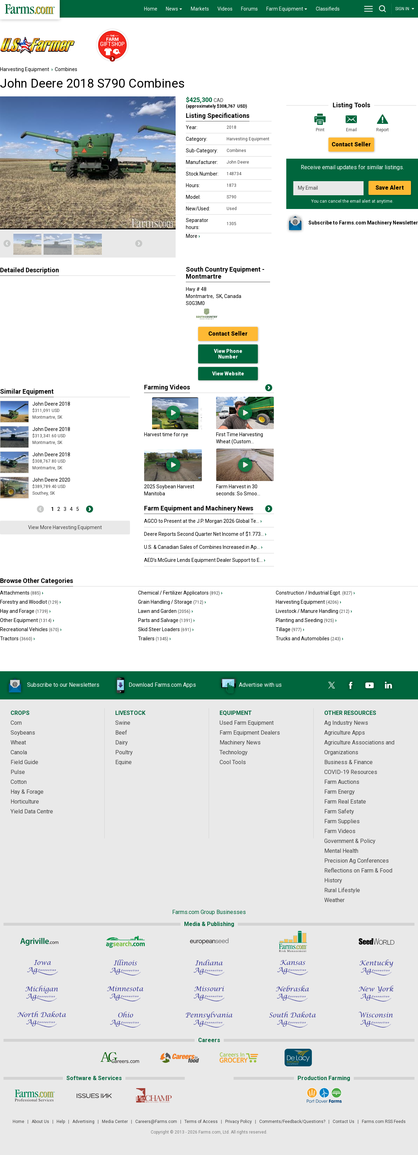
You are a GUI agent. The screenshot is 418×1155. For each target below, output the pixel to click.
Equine (123, 762)
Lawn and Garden (165, 611)
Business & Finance (348, 762)
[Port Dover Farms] (324, 1095)
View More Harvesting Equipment (65, 527)
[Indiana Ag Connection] (209, 967)
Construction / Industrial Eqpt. (315, 593)
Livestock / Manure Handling (314, 611)
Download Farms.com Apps (151, 685)
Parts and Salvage (166, 620)
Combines (66, 69)
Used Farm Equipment (247, 722)
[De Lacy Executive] (298, 1057)
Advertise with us (250, 685)
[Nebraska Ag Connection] (293, 993)
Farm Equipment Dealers (250, 732)
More (193, 236)
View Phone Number (228, 354)
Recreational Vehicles (30, 629)
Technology (234, 752)
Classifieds (328, 9)
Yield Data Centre (32, 811)
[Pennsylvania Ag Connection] (209, 1019)
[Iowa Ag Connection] (42, 967)
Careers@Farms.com (156, 1121)
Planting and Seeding (306, 620)
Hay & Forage (27, 791)
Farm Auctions (341, 782)
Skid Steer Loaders (166, 629)
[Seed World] (376, 941)
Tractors (17, 638)
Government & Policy (349, 841)
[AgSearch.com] (125, 941)
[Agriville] (42, 941)
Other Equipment (27, 620)
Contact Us (343, 1121)
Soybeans (23, 732)
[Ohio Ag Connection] (125, 1019)
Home (150, 9)
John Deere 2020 (51, 480)
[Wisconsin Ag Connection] (376, 1019)
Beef (121, 732)
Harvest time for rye (166, 434)
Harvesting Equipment (24, 69)
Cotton (19, 782)
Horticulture (25, 801)
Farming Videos (167, 387)
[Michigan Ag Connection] (42, 993)
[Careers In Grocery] (239, 1057)
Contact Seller (351, 144)
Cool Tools (233, 762)
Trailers (154, 638)
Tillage (290, 629)
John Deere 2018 (51, 404)
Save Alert (389, 187)
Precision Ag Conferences (356, 860)
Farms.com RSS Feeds (384, 1121)
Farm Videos (339, 831)
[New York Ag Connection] (376, 993)
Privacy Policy (238, 1121)
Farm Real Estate (345, 801)
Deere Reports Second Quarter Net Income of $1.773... (205, 534)
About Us (40, 1121)
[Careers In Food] (179, 1057)
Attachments (21, 593)
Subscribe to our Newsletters (52, 685)
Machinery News (240, 742)
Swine (122, 722)
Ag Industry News (346, 722)
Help (61, 1121)
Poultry (124, 752)
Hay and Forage (25, 611)
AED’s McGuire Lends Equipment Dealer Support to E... (204, 560)
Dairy (121, 742)
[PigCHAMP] (153, 1095)
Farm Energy (339, 791)
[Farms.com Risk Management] (293, 941)
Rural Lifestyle (342, 890)
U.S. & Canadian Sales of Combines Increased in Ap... (203, 547)
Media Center (115, 1121)
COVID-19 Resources (350, 772)
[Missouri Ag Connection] (209, 993)
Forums (249, 9)
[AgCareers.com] (120, 1057)
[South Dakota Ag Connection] (293, 1019)
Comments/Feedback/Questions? (292, 1121)
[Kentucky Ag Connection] (376, 967)
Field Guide (24, 762)
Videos (225, 9)
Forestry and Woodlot (30, 602)
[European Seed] (209, 941)
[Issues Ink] (94, 1095)
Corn (16, 722)
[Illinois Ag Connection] (125, 967)
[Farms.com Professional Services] (35, 1095)
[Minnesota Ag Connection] (125, 993)
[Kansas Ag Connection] (293, 967)
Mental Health (341, 851)
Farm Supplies (342, 821)
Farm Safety (339, 811)
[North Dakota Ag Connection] (42, 1019)
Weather (334, 900)
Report (382, 122)
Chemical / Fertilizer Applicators (180, 593)
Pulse (18, 772)
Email (351, 122)
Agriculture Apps (344, 732)
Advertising (83, 1121)
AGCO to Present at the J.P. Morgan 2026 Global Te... (203, 521)
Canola (19, 752)
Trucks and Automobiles (309, 638)
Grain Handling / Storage (172, 602)
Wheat (18, 742)
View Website (228, 373)
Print (320, 122)
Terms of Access (201, 1121)
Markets (200, 9)
